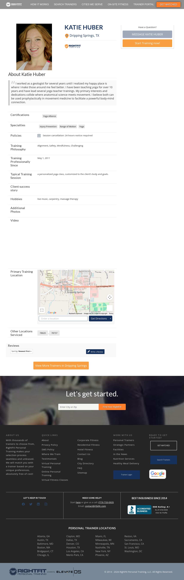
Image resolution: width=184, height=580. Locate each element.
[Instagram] (46, 504)
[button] (76, 289)
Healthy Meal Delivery (126, 463)
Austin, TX (42, 540)
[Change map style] (44, 274)
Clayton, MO (73, 536)
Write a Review (95, 351)
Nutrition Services (124, 458)
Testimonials (49, 458)
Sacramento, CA (133, 540)
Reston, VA (130, 536)
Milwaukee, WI (103, 540)
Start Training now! (147, 43)
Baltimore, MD (45, 543)
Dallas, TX (71, 540)
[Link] (14, 4)
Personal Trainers (123, 440)
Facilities (118, 449)
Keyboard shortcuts (75, 313)
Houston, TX (73, 547)
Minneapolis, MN (104, 543)
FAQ (80, 467)
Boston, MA (43, 547)
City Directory (86, 463)
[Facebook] (23, 504)
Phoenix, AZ (102, 555)
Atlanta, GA (43, 536)
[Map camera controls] (110, 297)
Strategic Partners (124, 444)
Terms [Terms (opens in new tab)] (111, 313)
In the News (120, 454)
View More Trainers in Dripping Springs (61, 365)
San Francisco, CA (134, 543)
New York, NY (102, 551)
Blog (80, 458)
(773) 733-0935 (106, 502)
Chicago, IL (43, 555)
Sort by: (21, 351)
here (78, 502)
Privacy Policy (50, 444)
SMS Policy (48, 449)
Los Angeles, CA (75, 551)
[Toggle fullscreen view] (42, 310)
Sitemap (82, 472)
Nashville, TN (102, 547)
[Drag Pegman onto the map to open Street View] (110, 308)
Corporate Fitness (88, 440)
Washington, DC (133, 551)
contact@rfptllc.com (95, 506)
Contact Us (84, 454)
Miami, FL (100, 536)
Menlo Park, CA (74, 555)
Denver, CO (72, 543)
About (45, 440)
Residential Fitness (89, 444)
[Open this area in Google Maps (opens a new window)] (52, 313)
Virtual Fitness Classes (55, 479)
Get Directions (99, 318)
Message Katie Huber (147, 34)
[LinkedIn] (38, 504)
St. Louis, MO (131, 547)
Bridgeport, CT (45, 551)
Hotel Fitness (85, 449)
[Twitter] (31, 504)
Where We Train (51, 454)
